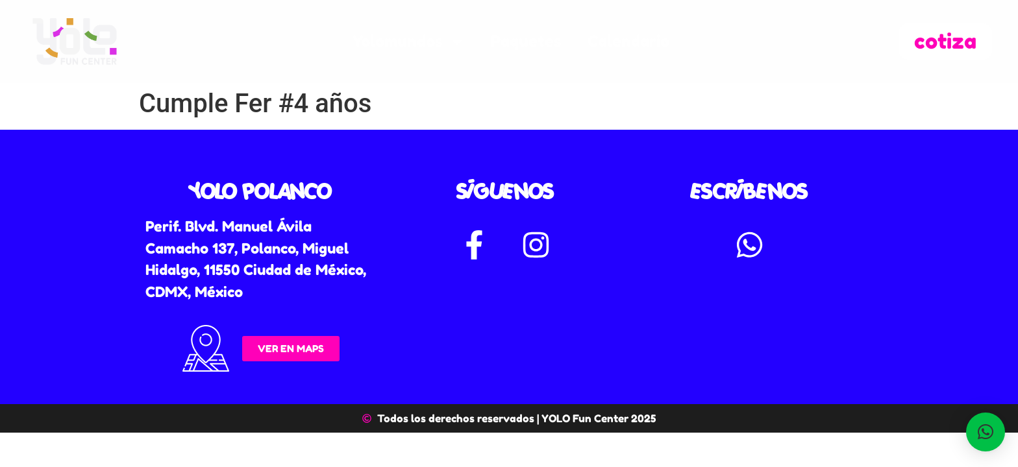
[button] (985, 432)
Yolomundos (409, 41)
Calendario (628, 41)
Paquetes (526, 41)
